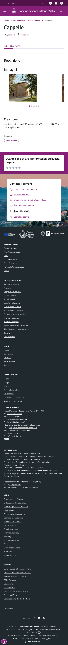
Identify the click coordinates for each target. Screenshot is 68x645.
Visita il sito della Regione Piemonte (18, 568)
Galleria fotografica (35, 20)
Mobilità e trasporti (11, 321)
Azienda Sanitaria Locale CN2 (15, 576)
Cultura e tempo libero (12, 306)
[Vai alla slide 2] (31, 106)
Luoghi (6, 382)
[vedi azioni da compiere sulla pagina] (22, 35)
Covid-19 (7, 357)
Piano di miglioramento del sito (16, 506)
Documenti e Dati (10, 259)
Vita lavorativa (9, 336)
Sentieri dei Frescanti (12, 595)
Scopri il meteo (9, 583)
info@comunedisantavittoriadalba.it (23, 427)
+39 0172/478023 (14, 413)
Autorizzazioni (9, 299)
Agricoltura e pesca (11, 284)
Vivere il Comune (18, 20)
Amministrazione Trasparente (15, 499)
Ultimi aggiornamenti (12, 547)
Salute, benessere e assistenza (16, 325)
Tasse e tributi (9, 361)
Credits (6, 544)
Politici (6, 270)
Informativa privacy (11, 532)
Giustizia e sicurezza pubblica (15, 314)
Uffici (6, 255)
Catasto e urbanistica (12, 302)
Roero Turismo (9, 587)
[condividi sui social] (10, 35)
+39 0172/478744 (14, 416)
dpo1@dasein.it (15, 484)
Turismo (7, 332)
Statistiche (8, 551)
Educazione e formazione (13, 310)
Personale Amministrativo (14, 266)
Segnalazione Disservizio (13, 517)
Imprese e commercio (12, 317)
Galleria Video (9, 393)
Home (6, 20)
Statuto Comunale (11, 529)
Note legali (8, 536)
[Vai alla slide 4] (36, 106)
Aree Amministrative (12, 251)
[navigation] (4, 10)
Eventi (6, 378)
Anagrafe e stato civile (12, 291)
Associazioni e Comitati (13, 401)
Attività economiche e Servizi (15, 397)
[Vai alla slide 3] (34, 106)
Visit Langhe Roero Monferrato (16, 591)
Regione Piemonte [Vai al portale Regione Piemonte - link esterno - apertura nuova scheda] (10, 3)
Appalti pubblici (10, 295)
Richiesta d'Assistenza (12, 521)
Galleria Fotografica (11, 390)
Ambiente (8, 288)
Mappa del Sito (9, 555)
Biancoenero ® (18, 638)
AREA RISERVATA (32, 641)
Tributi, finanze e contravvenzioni (16, 329)
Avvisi (6, 365)
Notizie (6, 350)
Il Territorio (8, 386)
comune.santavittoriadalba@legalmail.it (24, 424)
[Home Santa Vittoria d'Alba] (32, 11)
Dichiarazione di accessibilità (15, 502)
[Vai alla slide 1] (29, 106)
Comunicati (8, 354)
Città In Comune (30, 632)
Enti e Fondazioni (10, 263)
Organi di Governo (11, 248)
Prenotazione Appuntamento (15, 514)
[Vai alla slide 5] (38, 106)
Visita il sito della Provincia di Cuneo (17, 572)
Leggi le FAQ (9, 510)
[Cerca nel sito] (61, 11)
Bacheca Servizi (10, 525)
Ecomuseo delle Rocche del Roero (17, 598)
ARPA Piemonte (10, 580)
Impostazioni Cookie (11, 540)
